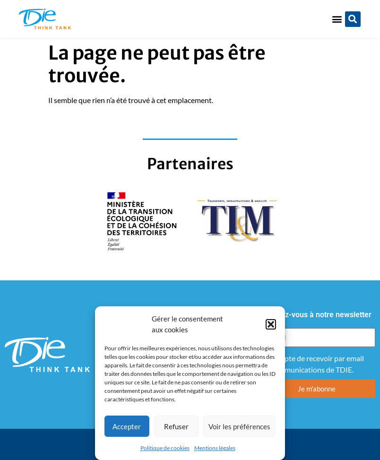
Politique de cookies (165, 447)
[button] (271, 324)
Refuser (176, 426)
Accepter (126, 426)
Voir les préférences (239, 426)
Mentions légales (214, 447)
